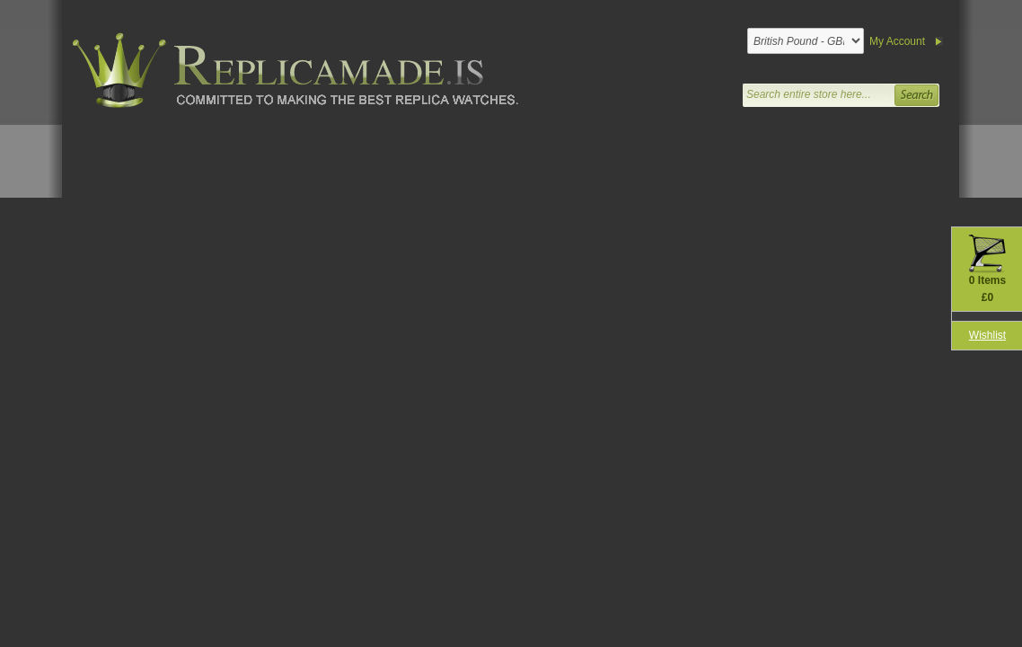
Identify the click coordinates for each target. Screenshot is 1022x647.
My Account (897, 41)
